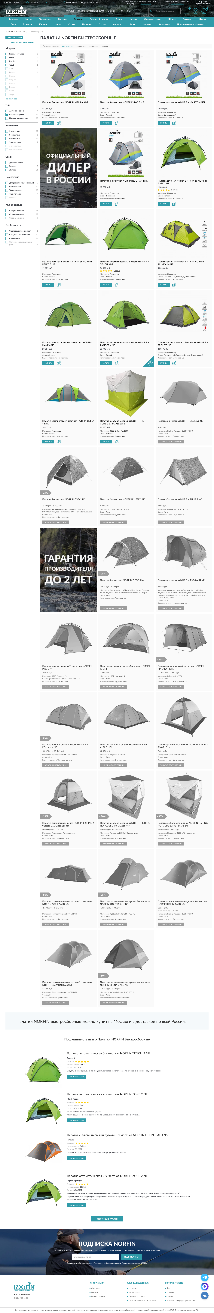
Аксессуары (164, 24)
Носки (58, 24)
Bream (12, 76)
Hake (11, 58)
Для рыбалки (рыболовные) (21, 183)
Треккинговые (15, 190)
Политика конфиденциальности (181, 1301)
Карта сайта (134, 1292)
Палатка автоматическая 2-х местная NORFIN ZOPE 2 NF (107, 1094)
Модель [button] (10, 48)
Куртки (28, 19)
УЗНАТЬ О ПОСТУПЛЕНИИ (171, 441)
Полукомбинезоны (99, 19)
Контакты (125, 11)
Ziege (11, 94)
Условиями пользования (131, 1263)
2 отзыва (175, 190)
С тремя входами (16, 218)
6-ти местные (15, 146)
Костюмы (13, 19)
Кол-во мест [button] (12, 125)
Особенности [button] (13, 225)
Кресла (133, 19)
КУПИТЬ (48, 123)
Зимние (12, 166)
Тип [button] (7, 105)
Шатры (202, 19)
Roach (12, 83)
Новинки (170, 1292)
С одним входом (16, 214)
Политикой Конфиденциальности (107, 1263)
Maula (11, 61)
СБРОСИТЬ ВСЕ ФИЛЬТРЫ (22, 43)
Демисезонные (16, 163)
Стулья (102, 24)
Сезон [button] (8, 157)
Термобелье (45, 19)
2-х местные (14, 131)
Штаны (172, 19)
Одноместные (15, 150)
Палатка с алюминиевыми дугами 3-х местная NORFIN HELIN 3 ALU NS (117, 1135)
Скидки (170, 1297)
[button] (176, 4)
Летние (12, 170)
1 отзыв (117, 271)
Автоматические (16, 111)
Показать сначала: (51, 46)
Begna (11, 72)
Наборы (12, 198)
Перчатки (87, 24)
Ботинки (62, 19)
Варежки (27, 24)
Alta (11, 69)
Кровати (43, 24)
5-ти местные (15, 142)
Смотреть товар (76, 1076)
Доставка (95, 1288)
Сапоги (119, 19)
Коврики (147, 24)
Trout (11, 65)
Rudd (11, 91)
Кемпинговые (15, 187)
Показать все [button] (11, 99)
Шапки (132, 24)
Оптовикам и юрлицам (91, 11)
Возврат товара (98, 1297)
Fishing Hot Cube (16, 54)
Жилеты (117, 24)
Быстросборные (16, 115)
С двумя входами (16, 211)
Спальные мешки (152, 19)
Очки (13, 24)
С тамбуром (14, 238)
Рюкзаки (187, 19)
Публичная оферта (137, 1297)
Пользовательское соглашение (142, 1301)
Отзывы (112, 11)
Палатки (78, 19)
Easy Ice (12, 80)
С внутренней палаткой (19, 235)
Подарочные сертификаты (190, 24)
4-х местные (14, 139)
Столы (71, 24)
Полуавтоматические (18, 118)
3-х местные (14, 135)
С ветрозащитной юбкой (20, 231)
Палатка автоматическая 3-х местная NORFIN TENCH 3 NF (108, 1053)
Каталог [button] (70, 11)
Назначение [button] (12, 177)
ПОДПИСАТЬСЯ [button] (131, 1257)
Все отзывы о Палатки (107, 1219)
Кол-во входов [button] (13, 205)
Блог (169, 1288)
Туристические (15, 194)
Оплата (94, 1292)
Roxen (12, 87)
